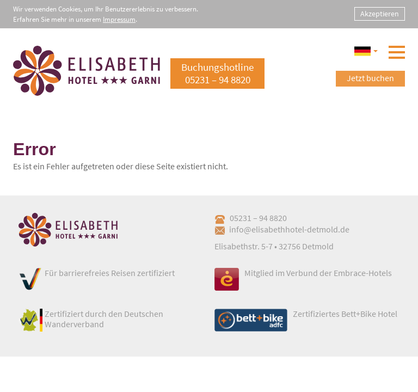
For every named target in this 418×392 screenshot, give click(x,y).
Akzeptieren (379, 14)
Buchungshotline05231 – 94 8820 (217, 73)
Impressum (119, 19)
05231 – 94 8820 (250, 217)
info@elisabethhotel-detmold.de (281, 229)
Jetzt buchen (370, 77)
